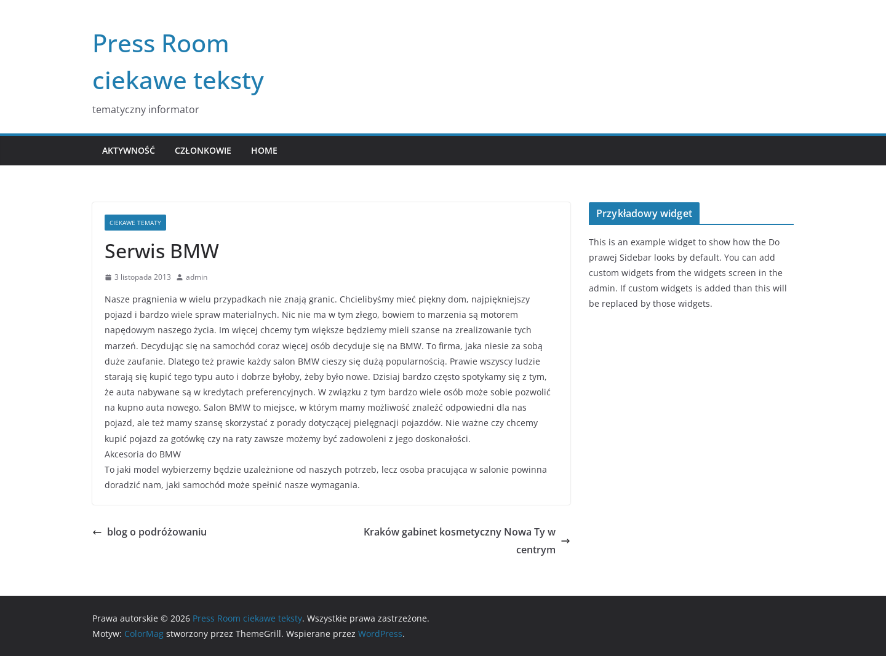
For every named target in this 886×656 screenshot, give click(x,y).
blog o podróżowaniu (149, 532)
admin (196, 277)
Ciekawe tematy (135, 222)
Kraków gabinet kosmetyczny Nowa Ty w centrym (467, 540)
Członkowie (203, 150)
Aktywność (128, 150)
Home (264, 150)
